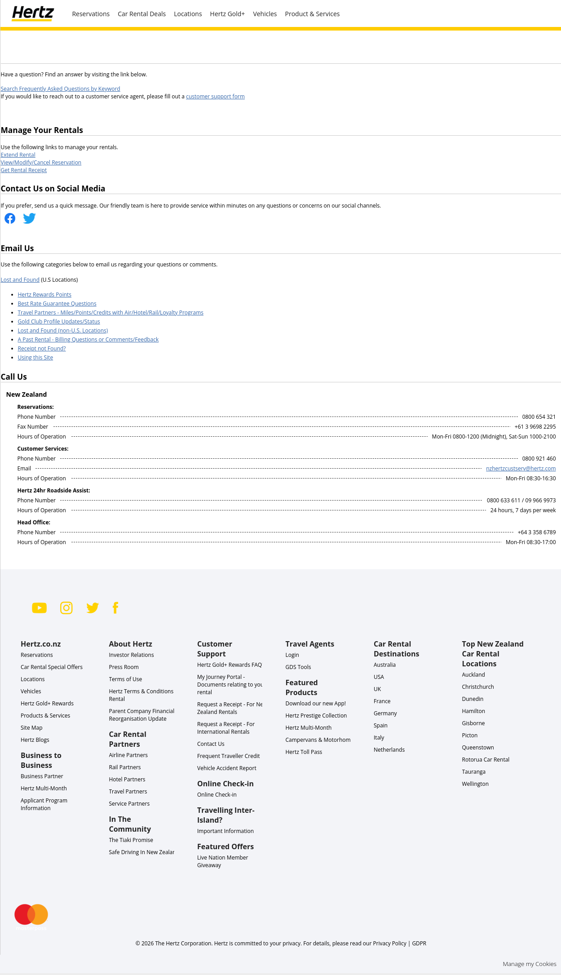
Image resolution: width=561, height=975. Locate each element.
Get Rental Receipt (24, 170)
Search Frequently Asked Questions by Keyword (60, 89)
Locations (188, 13)
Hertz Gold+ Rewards (47, 703)
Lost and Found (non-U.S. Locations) (63, 330)
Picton (470, 735)
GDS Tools (298, 667)
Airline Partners (128, 755)
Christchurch (478, 687)
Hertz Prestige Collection (316, 715)
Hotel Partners (127, 779)
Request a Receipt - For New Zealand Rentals (232, 708)
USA (379, 677)
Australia (385, 665)
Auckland (473, 674)
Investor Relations (131, 655)
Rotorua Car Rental (486, 759)
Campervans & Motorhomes (321, 740)
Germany (385, 713)
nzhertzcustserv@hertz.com (521, 468)
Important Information (225, 831)
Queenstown (478, 747)
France (382, 701)
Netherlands (389, 749)
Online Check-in (217, 794)
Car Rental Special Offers (52, 667)
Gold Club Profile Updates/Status (59, 321)
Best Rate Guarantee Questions (57, 303)
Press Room (124, 667)
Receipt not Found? (42, 348)
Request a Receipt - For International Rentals (226, 728)
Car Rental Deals (142, 13)
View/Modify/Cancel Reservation (41, 162)
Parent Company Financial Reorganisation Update (142, 714)
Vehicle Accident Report (226, 768)
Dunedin (473, 699)
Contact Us (211, 744)
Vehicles (265, 13)
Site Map (32, 727)
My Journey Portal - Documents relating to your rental (231, 684)
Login (292, 655)
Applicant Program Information (44, 804)
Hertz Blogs (35, 740)
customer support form (215, 96)
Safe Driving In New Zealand (144, 852)
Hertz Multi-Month (44, 788)
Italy (379, 737)
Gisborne (473, 723)
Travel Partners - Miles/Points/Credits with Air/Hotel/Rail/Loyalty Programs (110, 312)
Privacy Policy (389, 943)
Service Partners (129, 803)
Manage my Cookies (530, 964)
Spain (381, 725)
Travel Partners (128, 791)
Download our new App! (316, 703)
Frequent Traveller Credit (228, 756)
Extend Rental (18, 155)
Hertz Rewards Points (45, 294)
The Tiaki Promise (131, 840)
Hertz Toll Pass (304, 752)
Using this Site (35, 357)
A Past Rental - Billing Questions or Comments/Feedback (88, 339)
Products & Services (45, 715)
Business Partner (42, 776)
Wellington (475, 784)
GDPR (419, 943)
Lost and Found (20, 280)
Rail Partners (125, 767)
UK (377, 689)
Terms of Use (125, 679)
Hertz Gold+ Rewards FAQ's (231, 665)
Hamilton (474, 711)
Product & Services (312, 13)
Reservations (37, 655)
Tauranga (474, 772)
